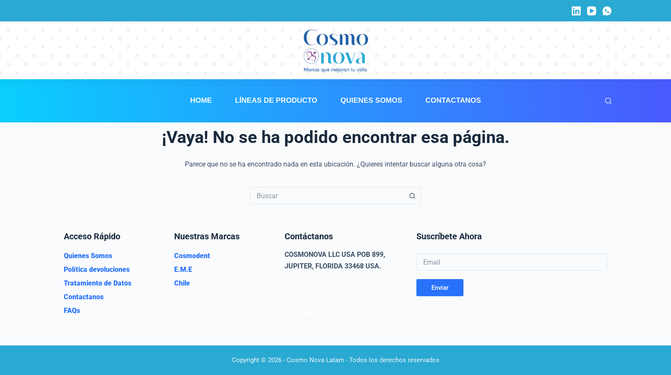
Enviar (439, 288)
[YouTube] (591, 10)
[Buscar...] (327, 195)
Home (201, 100)
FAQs (72, 311)
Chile (182, 283)
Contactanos (453, 100)
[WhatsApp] (607, 10)
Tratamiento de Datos (97, 283)
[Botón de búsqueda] (412, 195)
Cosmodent (192, 256)
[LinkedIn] (576, 10)
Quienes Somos (372, 100)
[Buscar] (608, 101)
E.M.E (183, 269)
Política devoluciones (97, 269)
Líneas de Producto (276, 100)
